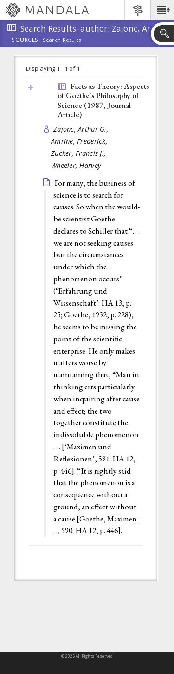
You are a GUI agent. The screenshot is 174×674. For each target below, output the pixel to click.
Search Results (62, 40)
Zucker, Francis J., (79, 153)
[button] (162, 10)
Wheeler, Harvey (76, 165)
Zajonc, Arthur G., (81, 129)
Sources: (26, 40)
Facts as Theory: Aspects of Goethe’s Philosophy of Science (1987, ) (103, 100)
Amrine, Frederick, (80, 141)
